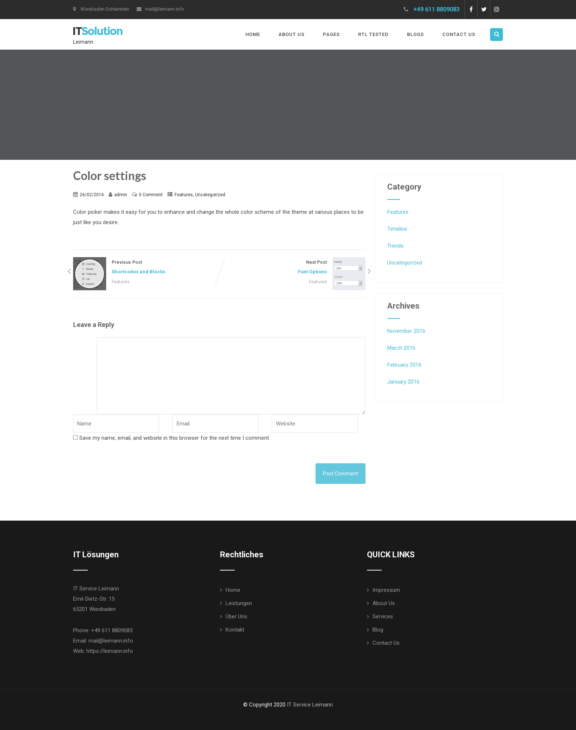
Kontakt (235, 629)
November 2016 (406, 331)
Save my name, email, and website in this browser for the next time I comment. (174, 438)
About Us (291, 34)
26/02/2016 (92, 194)
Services (382, 616)
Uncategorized (210, 194)
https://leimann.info (109, 651)
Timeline (397, 229)
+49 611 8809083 (436, 9)
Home (252, 34)
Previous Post (146, 268)
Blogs (415, 34)
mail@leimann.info (160, 9)
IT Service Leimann (310, 704)
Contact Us (458, 34)
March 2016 (401, 348)
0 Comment (151, 194)
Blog (377, 629)
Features (183, 194)
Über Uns (236, 616)
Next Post (292, 268)
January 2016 (403, 381)
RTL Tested (373, 34)
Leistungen (239, 603)
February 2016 (404, 365)
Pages (331, 34)
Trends (395, 245)
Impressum (386, 590)
